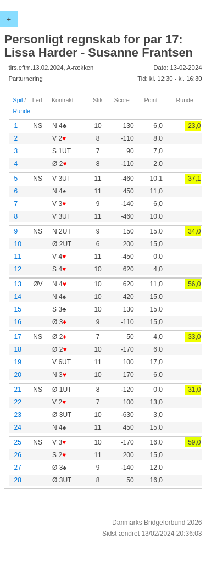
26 (17, 455)
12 (17, 269)
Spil (18, 100)
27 (17, 467)
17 (17, 337)
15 (17, 309)
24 (17, 427)
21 (17, 389)
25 (17, 442)
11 (17, 256)
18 (17, 349)
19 (17, 362)
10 (17, 244)
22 (17, 402)
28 (17, 480)
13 (17, 284)
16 (17, 322)
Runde (22, 111)
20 (17, 375)
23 (17, 415)
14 (17, 297)
